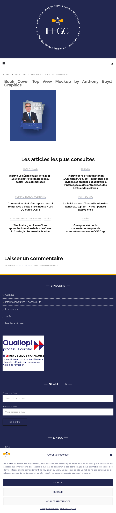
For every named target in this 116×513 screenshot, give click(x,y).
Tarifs (8, 316)
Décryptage (30, 169)
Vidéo (47, 218)
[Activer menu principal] (5, 63)
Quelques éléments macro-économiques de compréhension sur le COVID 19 (85, 228)
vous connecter (23, 265)
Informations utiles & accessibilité (23, 302)
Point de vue (85, 197)
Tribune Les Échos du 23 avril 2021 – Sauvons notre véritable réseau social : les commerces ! (30, 178)
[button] (111, 455)
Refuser (58, 492)
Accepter (58, 482)
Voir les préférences (58, 501)
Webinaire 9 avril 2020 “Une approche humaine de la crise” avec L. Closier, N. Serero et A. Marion (30, 228)
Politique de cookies (49, 508)
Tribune (85, 169)
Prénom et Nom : (10, 393)
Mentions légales (68, 508)
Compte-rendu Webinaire (30, 197)
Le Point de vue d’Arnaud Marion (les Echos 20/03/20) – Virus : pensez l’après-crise (85, 206)
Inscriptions (11, 309)
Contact (9, 294)
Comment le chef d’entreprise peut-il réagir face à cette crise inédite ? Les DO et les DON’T (30, 206)
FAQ (7, 446)
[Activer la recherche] (112, 64)
